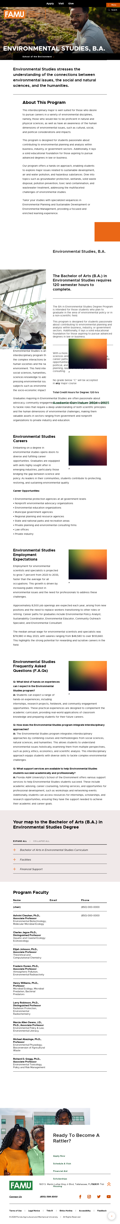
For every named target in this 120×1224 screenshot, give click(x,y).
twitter (98, 1196)
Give (71, 3)
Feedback (102, 1210)
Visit (61, 3)
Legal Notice (34, 1210)
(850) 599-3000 (49, 1196)
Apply (50, 3)
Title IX (50, 1210)
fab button (111, 1216)
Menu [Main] (113, 5)
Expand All (20, 841)
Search (114, 10)
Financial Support (27, 869)
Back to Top (97, 1184)
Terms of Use (15, 1210)
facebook (80, 1197)
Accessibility (85, 1210)
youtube (109, 1196)
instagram (89, 1196)
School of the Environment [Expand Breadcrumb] (37, 56)
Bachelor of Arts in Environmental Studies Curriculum (50, 850)
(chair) (17, 907)
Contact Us (15, 1196)
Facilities (22, 859)
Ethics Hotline (66, 1210)
